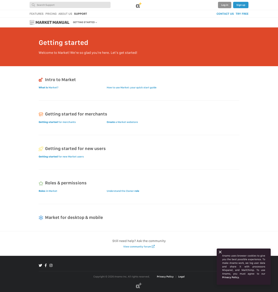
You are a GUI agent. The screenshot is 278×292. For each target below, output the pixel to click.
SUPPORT (80, 13)
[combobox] (70, 5)
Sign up (240, 4)
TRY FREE (242, 13)
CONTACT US (225, 13)
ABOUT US (65, 13)
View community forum (139, 246)
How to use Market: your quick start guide (132, 87)
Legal (181, 276)
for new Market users (61, 156)
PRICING (51, 13)
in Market (48, 190)
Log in (224, 4)
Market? (48, 87)
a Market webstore (122, 122)
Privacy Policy (165, 276)
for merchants (57, 122)
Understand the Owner (123, 190)
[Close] (220, 252)
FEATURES (37, 13)
